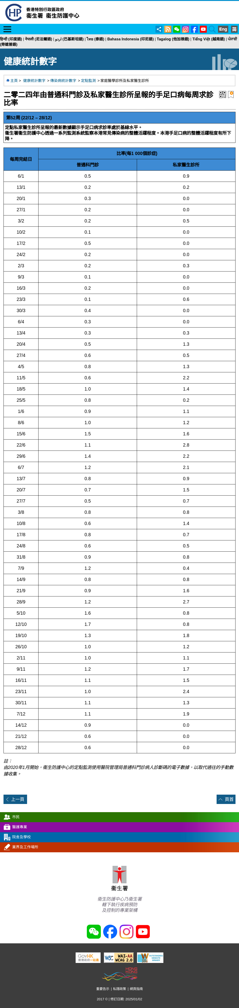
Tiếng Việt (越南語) (208, 39)
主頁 (14, 81)
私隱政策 (119, 989)
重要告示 (102, 989)
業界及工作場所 (25, 847)
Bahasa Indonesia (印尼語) (130, 39)
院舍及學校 (21, 837)
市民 (16, 817)
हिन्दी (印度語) (11, 39)
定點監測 (88, 81)
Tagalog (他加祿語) (173, 39)
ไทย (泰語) (95, 39)
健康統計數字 (34, 81)
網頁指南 (136, 989)
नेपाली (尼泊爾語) (38, 39)
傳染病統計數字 (63, 81)
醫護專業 (19, 827)
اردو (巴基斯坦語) (69, 39)
